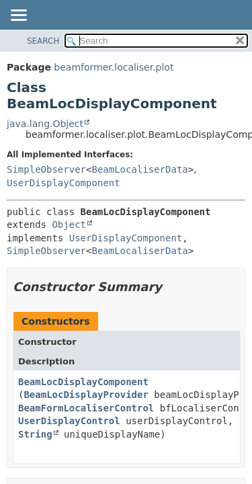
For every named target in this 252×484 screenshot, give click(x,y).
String (35, 434)
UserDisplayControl (69, 420)
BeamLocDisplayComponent (83, 381)
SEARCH (43, 41)
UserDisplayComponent (63, 182)
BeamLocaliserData (139, 169)
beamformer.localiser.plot (113, 67)
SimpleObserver (46, 169)
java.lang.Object (45, 123)
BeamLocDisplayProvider (86, 394)
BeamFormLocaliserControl (86, 408)
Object (69, 224)
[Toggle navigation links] (18, 16)
